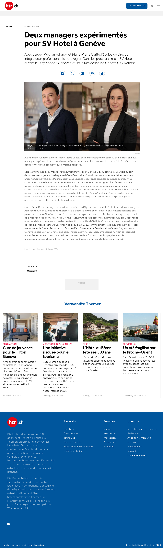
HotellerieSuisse (136, 455)
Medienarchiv (134, 447)
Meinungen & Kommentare (79, 447)
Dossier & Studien (73, 451)
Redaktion (133, 433)
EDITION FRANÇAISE (137, 6)
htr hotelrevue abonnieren (142, 429)
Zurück (9, 26)
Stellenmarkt (110, 442)
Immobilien (109, 438)
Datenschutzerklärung (36, 545)
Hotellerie (69, 429)
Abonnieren (134, 442)
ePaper (107, 429)
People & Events (72, 442)
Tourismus (69, 438)
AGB (24, 545)
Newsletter (109, 433)
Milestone (108, 447)
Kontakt (131, 451)
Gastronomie (71, 433)
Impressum (15, 545)
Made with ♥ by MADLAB (152, 545)
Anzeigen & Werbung (139, 438)
